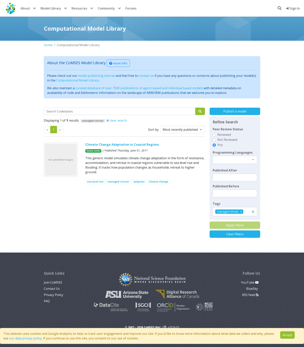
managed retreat (118, 181)
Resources (79, 8)
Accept (287, 335)
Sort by (153, 129)
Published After (225, 170)
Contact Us (52, 288)
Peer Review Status (228, 129)
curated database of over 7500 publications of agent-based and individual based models (139, 88)
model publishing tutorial (96, 76)
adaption (139, 181)
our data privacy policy (25, 338)
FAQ (47, 301)
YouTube (250, 282)
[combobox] (235, 160)
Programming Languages (233, 152)
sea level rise (95, 181)
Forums (130, 8)
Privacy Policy (53, 295)
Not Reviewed (227, 140)
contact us (146, 76)
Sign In (293, 8)
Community (106, 8)
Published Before (226, 186)
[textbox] (235, 177)
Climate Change (158, 181)
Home (48, 45)
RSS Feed (250, 295)
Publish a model (234, 111)
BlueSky (252, 288)
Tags (216, 204)
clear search (117, 120)
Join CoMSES (53, 282)
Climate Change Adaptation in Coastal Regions (122, 144)
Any (220, 145)
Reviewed (224, 135)
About (25, 8)
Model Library (51, 8)
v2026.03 (171, 327)
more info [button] (118, 63)
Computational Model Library (77, 80)
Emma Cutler (93, 150)
